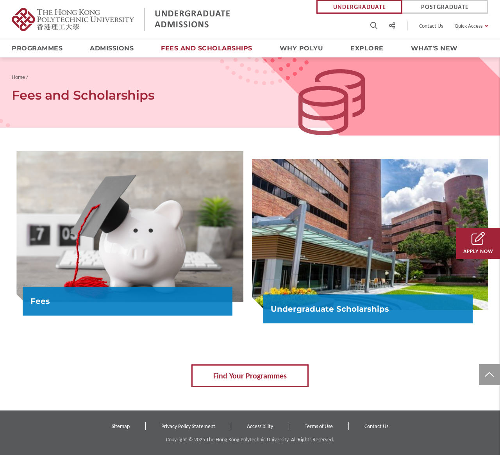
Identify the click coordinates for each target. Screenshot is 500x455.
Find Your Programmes (250, 375)
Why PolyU (301, 48)
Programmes (37, 48)
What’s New (434, 48)
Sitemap (121, 426)
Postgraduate (445, 7)
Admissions (112, 48)
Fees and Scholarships (206, 48)
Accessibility (260, 426)
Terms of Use (319, 426)
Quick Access (468, 26)
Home (18, 77)
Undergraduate (359, 7)
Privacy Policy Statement (188, 426)
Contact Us (431, 26)
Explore (367, 48)
